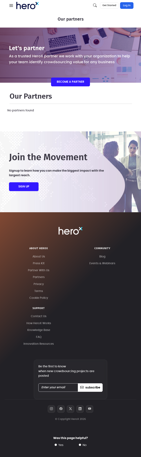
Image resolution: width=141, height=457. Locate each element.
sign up (23, 186)
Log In (127, 5)
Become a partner (70, 81)
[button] (11, 5)
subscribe (90, 387)
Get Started (109, 5)
